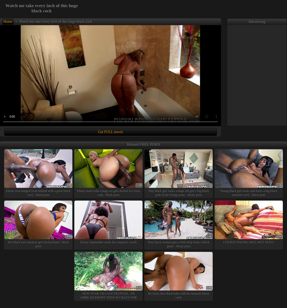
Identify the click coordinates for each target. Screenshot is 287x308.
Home (7, 22)
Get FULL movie (110, 132)
